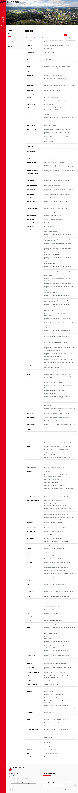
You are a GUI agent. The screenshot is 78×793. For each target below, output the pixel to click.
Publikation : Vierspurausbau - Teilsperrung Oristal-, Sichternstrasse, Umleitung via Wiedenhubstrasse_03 (59, 409)
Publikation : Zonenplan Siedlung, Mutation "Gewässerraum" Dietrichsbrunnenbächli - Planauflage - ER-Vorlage (58, 509)
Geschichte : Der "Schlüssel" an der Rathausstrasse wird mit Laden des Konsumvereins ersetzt (59, 86)
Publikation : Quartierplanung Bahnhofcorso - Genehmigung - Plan (59, 271)
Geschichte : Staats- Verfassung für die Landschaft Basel (57, 371)
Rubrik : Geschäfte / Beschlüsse (51, 420)
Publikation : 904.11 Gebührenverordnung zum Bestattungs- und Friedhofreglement (58, 140)
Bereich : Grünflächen (49, 712)
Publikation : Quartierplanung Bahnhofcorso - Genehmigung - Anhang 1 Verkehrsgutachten (58, 230)
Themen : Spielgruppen (49, 746)
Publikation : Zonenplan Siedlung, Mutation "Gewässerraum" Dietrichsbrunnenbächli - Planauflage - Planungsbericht (58, 513)
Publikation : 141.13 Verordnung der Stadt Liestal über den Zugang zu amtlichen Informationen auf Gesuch (59, 475)
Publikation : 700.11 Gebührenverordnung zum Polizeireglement (58, 150)
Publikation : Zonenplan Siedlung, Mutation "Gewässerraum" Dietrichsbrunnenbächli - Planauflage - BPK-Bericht (58, 504)
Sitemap (10, 44)
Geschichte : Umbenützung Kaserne (52, 464)
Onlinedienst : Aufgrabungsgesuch (52, 482)
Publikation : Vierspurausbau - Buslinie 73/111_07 (55, 393)
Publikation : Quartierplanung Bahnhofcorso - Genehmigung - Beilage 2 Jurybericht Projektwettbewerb (58, 249)
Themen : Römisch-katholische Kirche (52, 606)
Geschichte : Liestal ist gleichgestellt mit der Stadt (55, 587)
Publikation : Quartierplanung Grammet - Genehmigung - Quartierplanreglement (57, 300)
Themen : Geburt (48, 158)
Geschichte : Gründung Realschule (52, 725)
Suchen (10, 46)
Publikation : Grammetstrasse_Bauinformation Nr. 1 (55, 660)
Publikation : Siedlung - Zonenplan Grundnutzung (55, 558)
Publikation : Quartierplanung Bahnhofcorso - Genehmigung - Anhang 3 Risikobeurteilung (58, 239)
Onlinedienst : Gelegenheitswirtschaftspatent (54, 162)
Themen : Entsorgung (49, 732)
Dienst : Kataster (48, 716)
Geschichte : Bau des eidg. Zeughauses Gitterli (54, 570)
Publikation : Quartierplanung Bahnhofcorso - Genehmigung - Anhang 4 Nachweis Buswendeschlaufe (58, 366)
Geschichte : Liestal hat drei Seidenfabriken (54, 531)
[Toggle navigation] (3, 12)
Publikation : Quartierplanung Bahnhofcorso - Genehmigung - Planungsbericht (58, 274)
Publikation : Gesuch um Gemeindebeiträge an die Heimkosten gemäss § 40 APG (58, 190)
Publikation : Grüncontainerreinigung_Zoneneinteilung (56, 705)
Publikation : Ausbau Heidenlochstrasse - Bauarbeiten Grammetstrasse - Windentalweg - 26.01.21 (56, 656)
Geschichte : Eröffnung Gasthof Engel (52, 90)
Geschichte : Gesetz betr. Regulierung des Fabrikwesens (57, 446)
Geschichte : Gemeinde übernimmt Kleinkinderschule (56, 177)
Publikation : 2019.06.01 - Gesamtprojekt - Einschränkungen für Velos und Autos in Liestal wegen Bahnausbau (59, 382)
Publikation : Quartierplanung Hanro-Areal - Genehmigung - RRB (58, 322)
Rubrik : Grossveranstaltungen (51, 688)
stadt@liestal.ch (15, 776)
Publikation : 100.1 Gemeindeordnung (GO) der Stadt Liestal (57, 201)
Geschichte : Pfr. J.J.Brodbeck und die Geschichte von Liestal (58, 439)
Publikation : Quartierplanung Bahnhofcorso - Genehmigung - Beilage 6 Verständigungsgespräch (58, 267)
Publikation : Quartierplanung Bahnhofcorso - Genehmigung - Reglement (58, 279)
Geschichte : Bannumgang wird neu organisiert (55, 663)
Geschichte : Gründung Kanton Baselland (53, 722)
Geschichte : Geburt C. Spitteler (51, 155)
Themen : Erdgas (48, 59)
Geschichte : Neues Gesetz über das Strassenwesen (56, 449)
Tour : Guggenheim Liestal (50, 749)
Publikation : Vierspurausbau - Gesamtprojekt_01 (55, 401)
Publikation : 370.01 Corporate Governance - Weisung (56, 609)
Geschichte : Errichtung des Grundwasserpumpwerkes (56, 729)
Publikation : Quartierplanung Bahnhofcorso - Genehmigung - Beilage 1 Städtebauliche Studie (58, 244)
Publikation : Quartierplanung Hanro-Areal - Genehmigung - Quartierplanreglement (57, 319)
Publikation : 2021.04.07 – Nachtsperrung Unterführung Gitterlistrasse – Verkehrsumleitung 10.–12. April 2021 (57, 566)
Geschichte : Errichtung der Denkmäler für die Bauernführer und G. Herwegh (59, 41)
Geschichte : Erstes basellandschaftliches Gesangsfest (56, 413)
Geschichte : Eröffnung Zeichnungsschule (53, 522)
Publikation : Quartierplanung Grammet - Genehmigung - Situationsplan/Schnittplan (57, 305)
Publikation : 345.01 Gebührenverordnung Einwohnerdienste (58, 145)
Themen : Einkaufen (48, 680)
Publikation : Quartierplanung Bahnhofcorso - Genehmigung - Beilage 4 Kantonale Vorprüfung (58, 258)
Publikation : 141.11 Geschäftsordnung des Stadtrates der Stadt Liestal (59, 424)
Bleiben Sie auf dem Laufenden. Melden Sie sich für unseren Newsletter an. (58, 782)
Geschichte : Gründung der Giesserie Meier (54, 548)
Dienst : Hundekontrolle (49, 122)
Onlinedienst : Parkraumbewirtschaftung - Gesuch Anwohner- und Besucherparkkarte (59, 489)
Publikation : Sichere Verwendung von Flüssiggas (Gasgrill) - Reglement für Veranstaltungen (57, 67)
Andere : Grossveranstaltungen (51, 684)
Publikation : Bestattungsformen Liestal (53, 215)
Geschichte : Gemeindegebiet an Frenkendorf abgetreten (57, 194)
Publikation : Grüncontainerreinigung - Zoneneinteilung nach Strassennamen (58, 701)
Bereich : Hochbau (48, 104)
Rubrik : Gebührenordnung (50, 125)
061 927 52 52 (15, 773)
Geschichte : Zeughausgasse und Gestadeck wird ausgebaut (57, 457)
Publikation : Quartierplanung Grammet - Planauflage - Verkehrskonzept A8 (56, 651)
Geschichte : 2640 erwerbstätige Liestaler (54, 75)
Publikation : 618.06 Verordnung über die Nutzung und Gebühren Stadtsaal (59, 113)
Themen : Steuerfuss (49, 205)
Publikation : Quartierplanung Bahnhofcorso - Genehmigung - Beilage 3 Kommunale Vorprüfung (58, 253)
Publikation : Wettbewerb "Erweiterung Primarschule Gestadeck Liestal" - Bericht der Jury (58, 453)
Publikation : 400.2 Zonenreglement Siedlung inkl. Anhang (57, 562)
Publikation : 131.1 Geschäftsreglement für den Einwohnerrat (57, 428)
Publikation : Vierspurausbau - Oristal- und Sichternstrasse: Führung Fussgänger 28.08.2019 (59, 404)
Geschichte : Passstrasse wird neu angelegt (54, 219)
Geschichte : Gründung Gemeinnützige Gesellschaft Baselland (58, 212)
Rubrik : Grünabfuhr (48, 691)
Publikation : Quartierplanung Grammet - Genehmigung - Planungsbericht (57, 296)
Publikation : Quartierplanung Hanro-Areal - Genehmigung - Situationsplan (57, 326)
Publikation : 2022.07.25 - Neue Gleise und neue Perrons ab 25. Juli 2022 (59, 592)
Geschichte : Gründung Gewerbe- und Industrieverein (56, 541)
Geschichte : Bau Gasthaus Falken (52, 81)
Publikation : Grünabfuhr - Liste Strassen (53, 694)
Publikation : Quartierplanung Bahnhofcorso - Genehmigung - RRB (59, 283)
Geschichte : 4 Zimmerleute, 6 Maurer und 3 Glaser (56, 584)
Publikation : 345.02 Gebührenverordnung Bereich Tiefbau (57, 129)
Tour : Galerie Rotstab (49, 52)
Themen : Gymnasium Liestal (50, 753)
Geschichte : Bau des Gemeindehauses (53, 197)
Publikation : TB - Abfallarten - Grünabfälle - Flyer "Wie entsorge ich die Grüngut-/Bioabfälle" (59, 736)
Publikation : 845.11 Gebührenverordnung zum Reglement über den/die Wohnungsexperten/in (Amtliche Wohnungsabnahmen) (58, 118)
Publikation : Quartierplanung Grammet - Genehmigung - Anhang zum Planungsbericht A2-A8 (59, 291)
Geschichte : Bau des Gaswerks (51, 63)
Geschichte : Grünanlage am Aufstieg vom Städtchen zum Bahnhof (59, 709)
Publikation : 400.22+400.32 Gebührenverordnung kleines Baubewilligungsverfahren (57, 133)
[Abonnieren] (74, 785)
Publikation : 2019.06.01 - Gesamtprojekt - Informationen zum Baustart (58, 386)
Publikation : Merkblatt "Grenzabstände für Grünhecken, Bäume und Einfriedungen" (59, 668)
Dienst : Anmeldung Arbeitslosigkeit (52, 185)
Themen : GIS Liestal (49, 552)
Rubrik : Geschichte (48, 433)
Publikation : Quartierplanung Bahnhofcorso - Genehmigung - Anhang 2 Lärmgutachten (58, 235)
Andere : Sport (47, 580)
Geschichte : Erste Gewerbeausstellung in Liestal (55, 527)
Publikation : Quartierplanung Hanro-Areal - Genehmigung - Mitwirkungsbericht (57, 310)
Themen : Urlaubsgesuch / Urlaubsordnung (54, 493)
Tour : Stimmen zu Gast (49, 71)
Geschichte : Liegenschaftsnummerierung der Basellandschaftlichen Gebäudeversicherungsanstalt (59, 108)
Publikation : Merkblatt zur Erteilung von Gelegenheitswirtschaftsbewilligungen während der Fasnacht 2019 (59, 166)
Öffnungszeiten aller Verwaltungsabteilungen (23, 783)
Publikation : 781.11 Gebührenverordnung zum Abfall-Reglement (58, 136)
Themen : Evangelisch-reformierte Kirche (53, 600)
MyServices (10, 33)
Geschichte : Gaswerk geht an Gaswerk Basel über (55, 100)
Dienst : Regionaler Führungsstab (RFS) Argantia (55, 545)
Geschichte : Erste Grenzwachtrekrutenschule (54, 672)
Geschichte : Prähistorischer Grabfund (53, 620)
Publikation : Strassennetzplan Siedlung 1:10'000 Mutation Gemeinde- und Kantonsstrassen (57, 181)
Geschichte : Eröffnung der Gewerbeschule (54, 534)
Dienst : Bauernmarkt (49, 222)
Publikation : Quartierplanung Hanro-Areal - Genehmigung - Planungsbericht (57, 314)
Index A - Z (61, 789)
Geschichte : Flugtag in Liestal (51, 577)
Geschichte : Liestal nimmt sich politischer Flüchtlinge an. (57, 45)
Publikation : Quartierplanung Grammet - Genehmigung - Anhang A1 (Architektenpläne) (59, 287)
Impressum (10, 38)
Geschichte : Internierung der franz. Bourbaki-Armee (56, 624)
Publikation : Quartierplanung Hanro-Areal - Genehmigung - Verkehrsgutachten (57, 331)
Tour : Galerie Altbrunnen (50, 48)
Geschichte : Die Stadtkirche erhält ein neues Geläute (56, 596)
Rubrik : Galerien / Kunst (49, 56)
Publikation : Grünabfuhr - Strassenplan (53, 697)
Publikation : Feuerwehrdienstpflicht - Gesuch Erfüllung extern (58, 496)
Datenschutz (11, 41)
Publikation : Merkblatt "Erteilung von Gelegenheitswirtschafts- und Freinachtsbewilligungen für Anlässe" (59, 171)
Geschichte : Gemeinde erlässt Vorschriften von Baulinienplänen (58, 573)
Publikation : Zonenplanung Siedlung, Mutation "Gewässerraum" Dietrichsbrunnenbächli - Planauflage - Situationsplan (58, 518)
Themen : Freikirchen (49, 603)
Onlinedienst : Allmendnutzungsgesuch (53, 479)
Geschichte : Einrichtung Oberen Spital (53, 461)
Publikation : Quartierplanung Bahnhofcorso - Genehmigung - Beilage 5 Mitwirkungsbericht (58, 262)
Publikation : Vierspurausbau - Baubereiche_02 (55, 390)
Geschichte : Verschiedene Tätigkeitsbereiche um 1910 (56, 78)
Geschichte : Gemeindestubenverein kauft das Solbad (56, 208)
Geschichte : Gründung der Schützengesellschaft (55, 719)
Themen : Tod (47, 471)
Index (11, 37)
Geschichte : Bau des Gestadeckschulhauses (54, 467)
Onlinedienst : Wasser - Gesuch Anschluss (53, 500)
